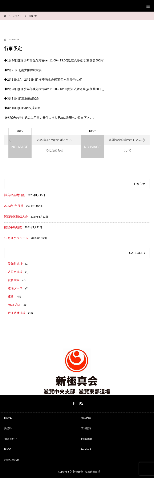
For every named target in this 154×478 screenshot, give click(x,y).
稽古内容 (86, 417)
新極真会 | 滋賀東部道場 (86, 471)
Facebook (73, 403)
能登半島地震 (13, 227)
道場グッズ (15, 288)
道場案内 (86, 428)
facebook (86, 449)
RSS (80, 403)
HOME (8, 417)
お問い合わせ (11, 459)
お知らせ (17, 16)
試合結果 (14, 280)
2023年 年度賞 (13, 205)
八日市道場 (15, 272)
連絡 (11, 296)
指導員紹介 (10, 438)
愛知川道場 (15, 263)
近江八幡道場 (16, 313)
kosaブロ (14, 304)
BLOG (7, 449)
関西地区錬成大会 (16, 216)
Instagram (86, 438)
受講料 (8, 428)
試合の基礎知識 (14, 195)
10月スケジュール (16, 238)
